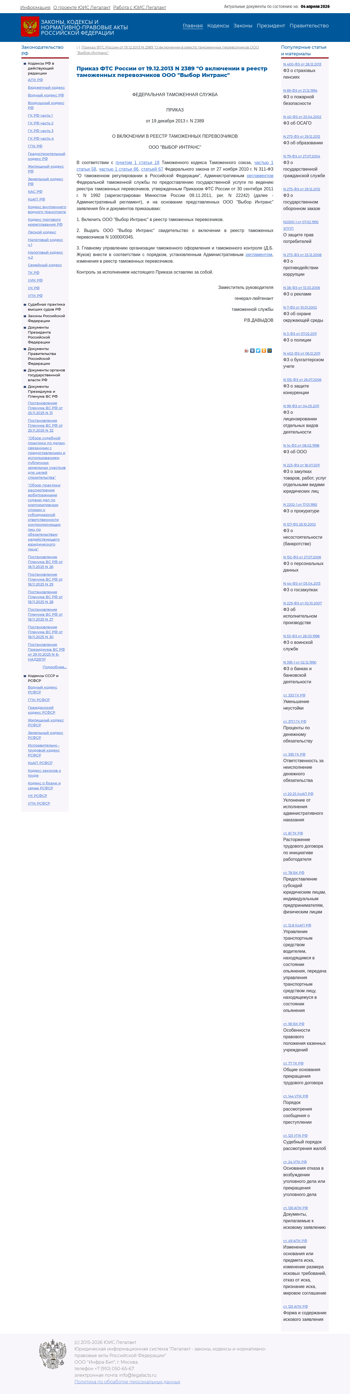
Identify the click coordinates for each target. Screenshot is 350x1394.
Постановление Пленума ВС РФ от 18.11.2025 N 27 (45, 614)
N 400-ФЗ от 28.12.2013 (302, 64)
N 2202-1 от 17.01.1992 (300, 505)
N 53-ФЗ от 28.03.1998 (301, 636)
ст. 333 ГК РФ (294, 695)
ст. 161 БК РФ (293, 1024)
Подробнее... (55, 667)
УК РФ (34, 288)
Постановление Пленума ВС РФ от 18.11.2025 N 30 (45, 632)
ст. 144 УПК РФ (295, 1096)
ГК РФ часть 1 (40, 115)
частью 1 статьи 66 (119, 169)
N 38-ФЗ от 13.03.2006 (301, 288)
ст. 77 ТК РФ (293, 1063)
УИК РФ (35, 280)
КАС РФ (35, 191)
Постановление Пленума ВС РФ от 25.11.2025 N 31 (45, 408)
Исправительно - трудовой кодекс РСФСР (44, 750)
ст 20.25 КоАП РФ (298, 794)
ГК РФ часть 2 (40, 123)
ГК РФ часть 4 (41, 138)
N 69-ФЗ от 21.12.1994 (300, 90)
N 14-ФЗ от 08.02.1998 (301, 445)
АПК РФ (35, 80)
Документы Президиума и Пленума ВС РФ (43, 391)
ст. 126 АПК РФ (295, 1208)
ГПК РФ (35, 146)
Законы (243, 26)
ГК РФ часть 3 (40, 130)
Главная (193, 26)
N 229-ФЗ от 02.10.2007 (302, 603)
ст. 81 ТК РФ (293, 833)
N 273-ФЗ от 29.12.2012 (301, 136)
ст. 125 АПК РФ (295, 1306)
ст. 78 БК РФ (293, 873)
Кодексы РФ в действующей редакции (41, 68)
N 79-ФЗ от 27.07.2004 (301, 156)
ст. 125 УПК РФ (295, 1136)
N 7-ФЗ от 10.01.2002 (300, 307)
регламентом (260, 175)
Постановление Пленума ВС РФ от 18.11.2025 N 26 (45, 562)
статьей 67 (152, 169)
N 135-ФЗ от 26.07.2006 (302, 380)
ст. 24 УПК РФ (295, 1162)
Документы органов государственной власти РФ (46, 375)
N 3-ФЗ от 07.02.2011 (300, 334)
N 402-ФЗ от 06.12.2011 (301, 353)
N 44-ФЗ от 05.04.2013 (301, 583)
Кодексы (218, 26)
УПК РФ (35, 295)
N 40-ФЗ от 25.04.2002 (302, 117)
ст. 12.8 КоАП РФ (297, 925)
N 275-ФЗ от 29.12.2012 (301, 189)
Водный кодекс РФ (46, 95)
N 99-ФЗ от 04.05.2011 (301, 406)
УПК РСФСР (39, 803)
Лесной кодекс (42, 232)
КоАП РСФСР (40, 763)
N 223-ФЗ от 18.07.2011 (301, 465)
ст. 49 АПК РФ (295, 1241)
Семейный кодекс (45, 265)
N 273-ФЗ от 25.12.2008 (302, 255)
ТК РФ (33, 272)
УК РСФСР (37, 795)
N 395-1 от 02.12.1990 (299, 662)
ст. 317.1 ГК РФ (294, 721)
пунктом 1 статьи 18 (137, 162)
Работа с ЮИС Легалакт (139, 7)
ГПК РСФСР (39, 700)
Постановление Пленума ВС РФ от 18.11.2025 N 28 (45, 597)
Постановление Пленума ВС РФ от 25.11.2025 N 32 (45, 425)
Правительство (309, 26)
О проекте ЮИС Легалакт (81, 7)
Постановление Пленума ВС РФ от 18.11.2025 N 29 (45, 579)
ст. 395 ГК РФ (294, 754)
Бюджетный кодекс (46, 87)
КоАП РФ (36, 199)
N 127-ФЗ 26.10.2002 (299, 524)
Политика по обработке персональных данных (127, 1381)
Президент (271, 26)
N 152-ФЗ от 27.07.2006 (302, 557)
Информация (35, 7)
